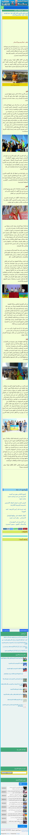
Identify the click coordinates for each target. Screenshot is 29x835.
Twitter (11, 528)
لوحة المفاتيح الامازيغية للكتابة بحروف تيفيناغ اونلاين (13, 673)
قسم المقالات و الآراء (18, 10)
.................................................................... (20, 638)
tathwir (8, 833)
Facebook (20, 528)
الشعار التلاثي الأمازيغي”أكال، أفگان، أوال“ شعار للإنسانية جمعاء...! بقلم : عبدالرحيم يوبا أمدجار (16, 14)
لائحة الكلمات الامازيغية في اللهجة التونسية (15, 668)
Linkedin (5, 528)
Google (18, 833)
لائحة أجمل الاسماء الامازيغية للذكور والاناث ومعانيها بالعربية (12, 658)
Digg (8, 528)
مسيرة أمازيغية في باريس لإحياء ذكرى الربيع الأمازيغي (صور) (16, 650)
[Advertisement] (15, 30)
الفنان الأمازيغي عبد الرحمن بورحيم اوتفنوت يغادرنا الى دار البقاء (15, 637)
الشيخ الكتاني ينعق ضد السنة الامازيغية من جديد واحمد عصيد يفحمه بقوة (17, 496)
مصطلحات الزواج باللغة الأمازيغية (16, 689)
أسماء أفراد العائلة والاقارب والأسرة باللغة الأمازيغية (13, 694)
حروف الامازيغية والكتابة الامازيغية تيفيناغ (15, 699)
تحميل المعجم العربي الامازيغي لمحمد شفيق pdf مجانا (13, 678)
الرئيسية (26, 10)
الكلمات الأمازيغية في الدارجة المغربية (16, 663)
